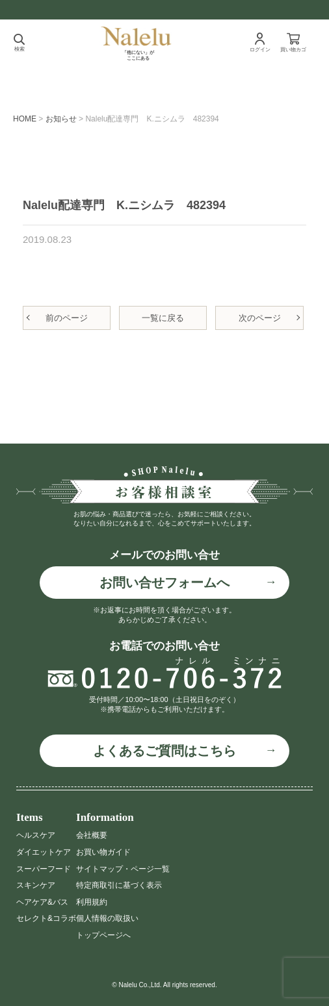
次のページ (260, 318)
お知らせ (61, 118)
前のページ (67, 318)
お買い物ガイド (103, 852)
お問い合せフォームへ (164, 582)
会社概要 (91, 835)
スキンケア (35, 885)
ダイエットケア (43, 852)
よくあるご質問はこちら (164, 751)
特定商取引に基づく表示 (119, 885)
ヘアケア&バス (42, 902)
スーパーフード (43, 869)
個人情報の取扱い (107, 918)
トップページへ (103, 935)
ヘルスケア (35, 835)
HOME (24, 118)
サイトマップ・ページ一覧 (123, 869)
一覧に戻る (163, 318)
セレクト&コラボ (46, 918)
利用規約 (91, 902)
